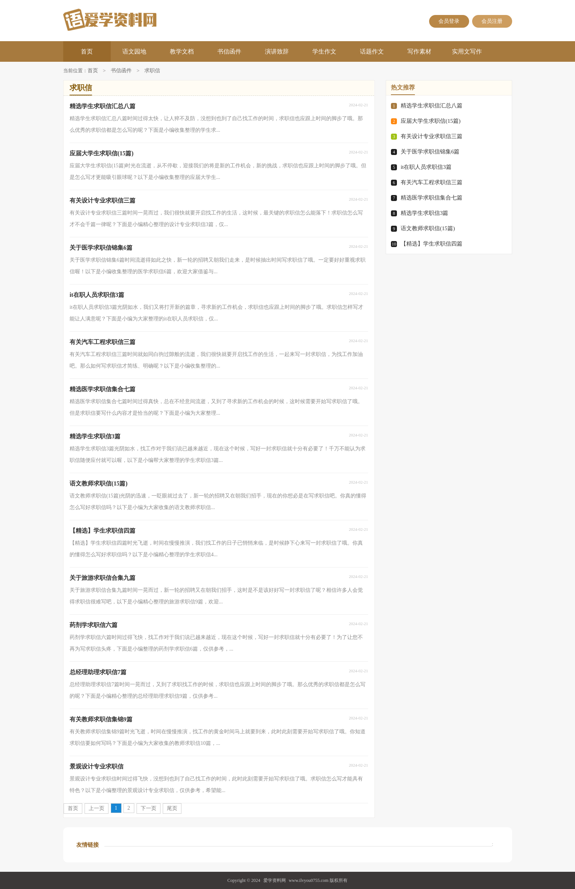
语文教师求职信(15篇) (428, 228)
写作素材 (419, 51)
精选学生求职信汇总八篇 (431, 106)
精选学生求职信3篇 (425, 213)
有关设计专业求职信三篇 (431, 136)
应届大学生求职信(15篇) (431, 121)
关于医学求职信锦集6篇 (430, 152)
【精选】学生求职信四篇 (431, 244)
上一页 (96, 808)
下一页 (148, 808)
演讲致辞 (277, 51)
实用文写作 (467, 51)
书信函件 (229, 51)
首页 (87, 51)
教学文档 (182, 51)
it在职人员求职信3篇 (426, 167)
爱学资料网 (274, 880)
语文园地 (134, 51)
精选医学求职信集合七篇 (431, 198)
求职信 (152, 71)
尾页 (172, 808)
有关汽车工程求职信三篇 (431, 182)
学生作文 (324, 51)
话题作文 (372, 51)
